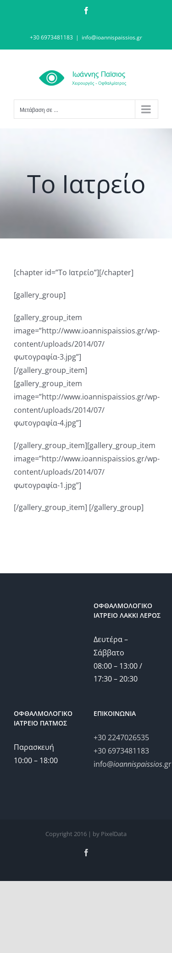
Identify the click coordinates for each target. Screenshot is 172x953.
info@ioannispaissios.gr (112, 37)
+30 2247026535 (121, 737)
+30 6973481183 (121, 751)
